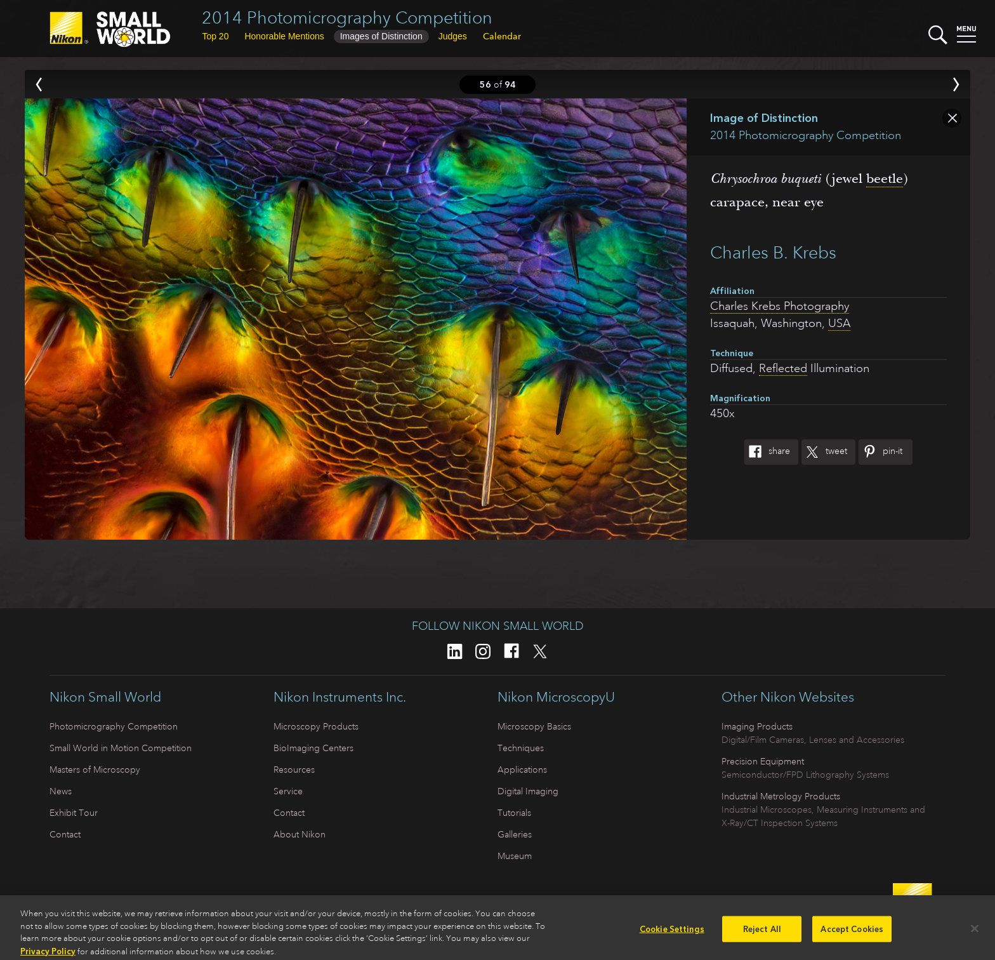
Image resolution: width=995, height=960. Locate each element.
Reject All (762, 933)
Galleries (515, 834)
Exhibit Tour (73, 812)
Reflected (783, 368)
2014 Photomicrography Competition (347, 17)
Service (288, 791)
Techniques (521, 748)
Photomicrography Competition (113, 726)
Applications (522, 769)
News (60, 791)
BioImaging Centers (313, 748)
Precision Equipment (763, 761)
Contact (65, 834)
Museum (515, 856)
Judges (452, 36)
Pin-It (880, 452)
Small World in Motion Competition (120, 748)
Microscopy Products (316, 726)
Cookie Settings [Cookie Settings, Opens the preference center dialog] (672, 933)
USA (839, 323)
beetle (884, 178)
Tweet (824, 452)
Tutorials (514, 812)
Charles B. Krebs (773, 252)
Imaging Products (757, 726)
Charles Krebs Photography (779, 306)
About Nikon (299, 834)
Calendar (502, 36)
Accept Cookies (851, 933)
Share (767, 452)
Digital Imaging (528, 791)
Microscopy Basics (534, 726)
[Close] (975, 933)
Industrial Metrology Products (781, 796)
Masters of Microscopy (94, 769)
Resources (294, 769)
